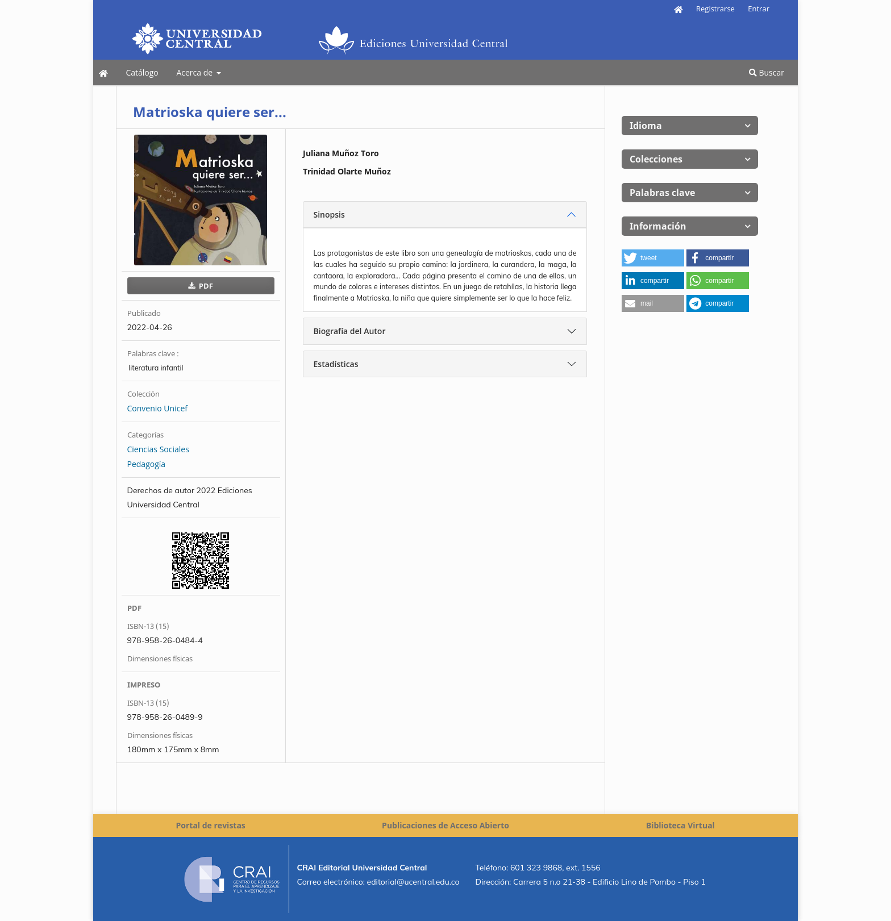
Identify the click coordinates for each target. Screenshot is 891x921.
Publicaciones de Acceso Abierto (445, 825)
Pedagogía (146, 464)
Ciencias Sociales (158, 449)
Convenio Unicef (157, 408)
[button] (653, 257)
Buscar (766, 72)
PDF (205, 286)
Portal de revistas (210, 825)
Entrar (758, 8)
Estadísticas (336, 364)
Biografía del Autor (350, 331)
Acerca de (195, 72)
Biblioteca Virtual (680, 825)
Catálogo (142, 72)
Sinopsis (329, 214)
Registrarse (715, 8)
